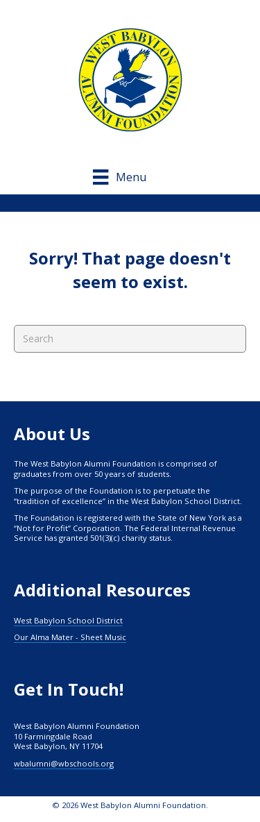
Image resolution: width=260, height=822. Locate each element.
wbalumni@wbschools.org (64, 763)
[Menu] (129, 177)
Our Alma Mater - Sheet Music (70, 637)
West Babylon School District (68, 620)
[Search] (130, 339)
